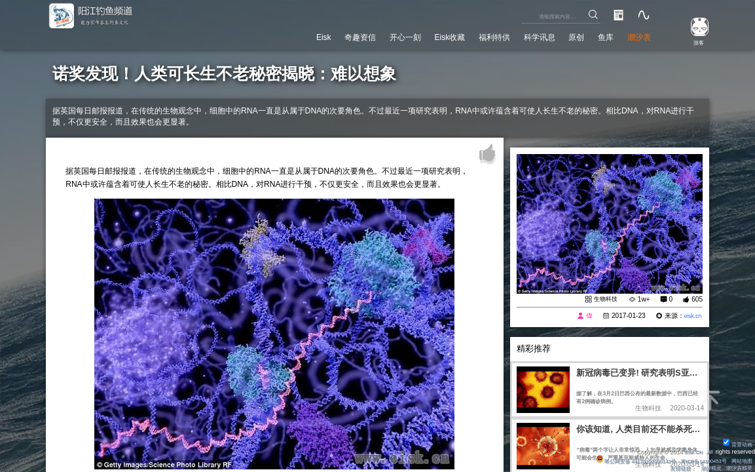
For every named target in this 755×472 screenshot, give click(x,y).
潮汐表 (636, 35)
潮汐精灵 (705, 467)
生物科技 (604, 299)
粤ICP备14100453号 (696, 459)
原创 (564, 35)
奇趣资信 (312, 35)
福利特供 (468, 35)
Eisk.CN (690, 449)
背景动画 (736, 442)
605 (697, 300)
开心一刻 (364, 35)
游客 (693, 41)
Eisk (269, 35)
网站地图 (740, 459)
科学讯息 (520, 35)
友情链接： (674, 467)
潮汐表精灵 (737, 467)
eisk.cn (691, 317)
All (709, 449)
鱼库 (597, 35)
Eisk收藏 (416, 35)
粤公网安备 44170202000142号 (618, 459)
